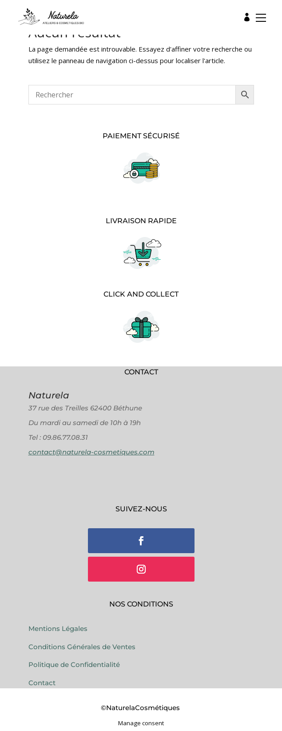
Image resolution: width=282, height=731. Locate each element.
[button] (258, 19)
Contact (42, 683)
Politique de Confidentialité (74, 664)
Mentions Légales (57, 628)
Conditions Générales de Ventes (81, 647)
